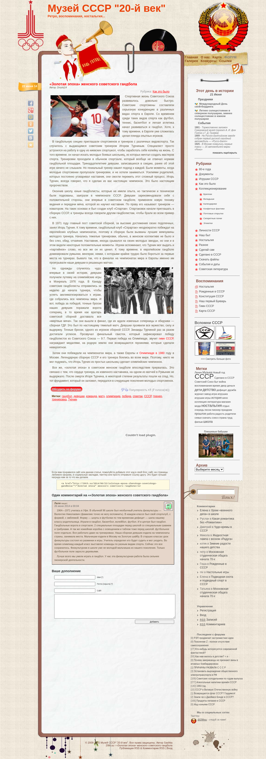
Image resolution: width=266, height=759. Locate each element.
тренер (157, 396)
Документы (206, 174)
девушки (79, 396)
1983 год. (201, 686)
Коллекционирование (213, 188)
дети (198, 390)
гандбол (67, 396)
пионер (216, 409)
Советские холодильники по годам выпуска (220, 678)
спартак (138, 396)
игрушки (200, 397)
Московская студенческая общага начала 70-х (213, 555)
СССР (148, 396)
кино (225, 397)
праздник (226, 409)
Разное (203, 245)
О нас (205, 57)
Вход (203, 615)
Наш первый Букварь (212, 301)
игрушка (223, 394)
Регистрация (208, 610)
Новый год (219, 372)
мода (198, 406)
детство (209, 389)
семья (198, 417)
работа (211, 413)
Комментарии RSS (154, 748)
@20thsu (202, 719)
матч (102, 396)
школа (208, 421)
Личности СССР (209, 230)
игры (208, 397)
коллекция (201, 401)
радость (219, 413)
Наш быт (204, 235)
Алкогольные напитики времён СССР (217, 682)
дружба (231, 390)
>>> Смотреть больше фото (216, 359)
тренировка (59, 399)
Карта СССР (207, 311)
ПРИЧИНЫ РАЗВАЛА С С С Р (210, 667)
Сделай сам (207, 249)
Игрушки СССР (208, 179)
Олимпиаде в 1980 (151, 353)
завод (207, 394)
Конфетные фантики (214, 208)
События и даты (209, 264)
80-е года (205, 169)
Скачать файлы (209, 259)
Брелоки (207, 194)
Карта (217, 57)
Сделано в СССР (210, 254)
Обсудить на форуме (66, 389)
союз (215, 417)
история (216, 397)
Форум (230, 57)
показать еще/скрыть (225, 153)
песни (208, 409)
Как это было (161, 91)
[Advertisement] (79, 435)
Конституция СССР (211, 296)
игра (214, 393)
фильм (199, 421)
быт (216, 381)
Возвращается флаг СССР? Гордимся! (214, 693)
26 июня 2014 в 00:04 (66, 507)
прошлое (200, 413)
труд (229, 417)
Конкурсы (208, 61)
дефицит (222, 390)
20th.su (110, 745)
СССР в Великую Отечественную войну (216, 689)
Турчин (72, 399)
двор (223, 385)
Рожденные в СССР (212, 291)
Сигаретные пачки (212, 218)
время (216, 385)
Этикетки (208, 223)
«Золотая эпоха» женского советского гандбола (93, 84)
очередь (199, 409)
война (222, 381)
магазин (226, 401)
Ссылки (225, 61)
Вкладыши (208, 199)
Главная (191, 57)
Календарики (210, 203)
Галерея (191, 61)
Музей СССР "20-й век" (107, 8)
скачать (206, 417)
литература (214, 401)
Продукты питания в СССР (211, 700)
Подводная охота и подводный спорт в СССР (216, 580)
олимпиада (113, 396)
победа (126, 396)
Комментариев (212, 624)
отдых (225, 406)
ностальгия (211, 405)
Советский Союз (204, 381)
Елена (204, 510)
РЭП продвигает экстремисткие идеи (213, 638)
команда (91, 396)
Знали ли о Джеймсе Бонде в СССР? (214, 697)
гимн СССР (166, 338)
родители (230, 413)
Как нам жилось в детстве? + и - (212, 656)
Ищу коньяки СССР (204, 704)
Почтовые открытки (213, 213)
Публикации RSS (130, 748)
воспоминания (203, 385)
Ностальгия (206, 240)
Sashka (168, 742)
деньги (231, 385)
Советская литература (213, 269)
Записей (208, 619)
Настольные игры (217, 572)
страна (222, 417)
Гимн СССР (206, 306)
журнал (199, 394)
